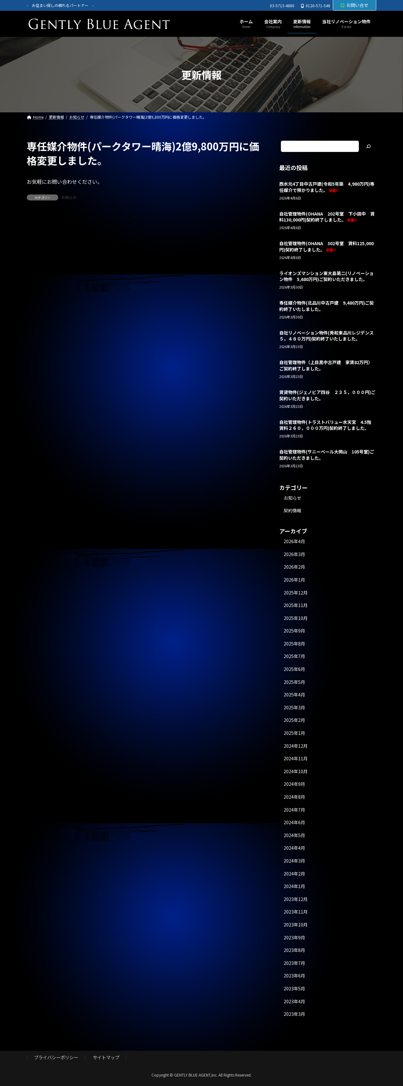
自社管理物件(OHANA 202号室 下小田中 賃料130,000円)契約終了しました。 (327, 217)
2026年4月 (294, 541)
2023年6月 (294, 976)
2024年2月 (294, 873)
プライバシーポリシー (56, 1057)
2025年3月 (294, 707)
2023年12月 (296, 899)
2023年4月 (294, 1001)
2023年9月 (294, 937)
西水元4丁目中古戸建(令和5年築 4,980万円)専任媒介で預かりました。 (326, 187)
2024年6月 (294, 822)
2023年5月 (294, 988)
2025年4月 (294, 695)
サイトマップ (106, 1057)
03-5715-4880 (282, 5)
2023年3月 (294, 1014)
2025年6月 (294, 669)
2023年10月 (296, 924)
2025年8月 (294, 643)
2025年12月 (296, 592)
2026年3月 (294, 554)
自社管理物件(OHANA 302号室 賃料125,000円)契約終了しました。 (326, 246)
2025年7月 (294, 656)
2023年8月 (294, 950)
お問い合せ (354, 5)
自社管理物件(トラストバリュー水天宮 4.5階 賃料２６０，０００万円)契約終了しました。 (327, 425)
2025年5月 (294, 682)
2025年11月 (296, 605)
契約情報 (292, 511)
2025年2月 (294, 720)
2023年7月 (294, 963)
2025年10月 (296, 618)
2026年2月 (294, 567)
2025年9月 (294, 631)
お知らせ (69, 197)
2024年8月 (294, 797)
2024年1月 (294, 886)
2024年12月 (296, 746)
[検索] (368, 146)
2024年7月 (294, 810)
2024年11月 (296, 759)
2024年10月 (296, 771)
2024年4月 (294, 848)
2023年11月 (296, 912)
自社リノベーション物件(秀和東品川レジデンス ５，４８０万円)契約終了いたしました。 (328, 335)
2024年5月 (294, 835)
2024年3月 (294, 861)
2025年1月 (294, 733)
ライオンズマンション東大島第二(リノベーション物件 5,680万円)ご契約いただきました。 (326, 276)
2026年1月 (294, 580)
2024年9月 (294, 784)
